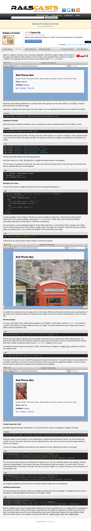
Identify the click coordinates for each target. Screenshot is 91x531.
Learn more (41, 26)
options (71, 323)
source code (71, 44)
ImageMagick (40, 343)
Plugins (43, 35)
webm (85, 44)
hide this (51, 26)
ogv (89, 44)
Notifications (68, 15)
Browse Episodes (42, 15)
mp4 (77, 44)
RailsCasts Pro (56, 15)
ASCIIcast (18, 49)
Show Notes (7, 49)
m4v (81, 44)
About (78, 15)
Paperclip (52, 59)
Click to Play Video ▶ (33, 41)
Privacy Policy (51, 521)
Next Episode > (82, 49)
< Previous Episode (67, 49)
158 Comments (30, 49)
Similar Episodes (45, 49)
